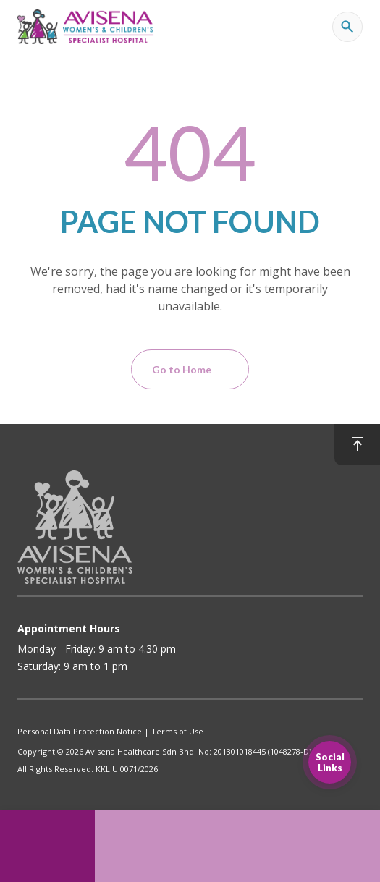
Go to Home (181, 369)
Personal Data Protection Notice (79, 731)
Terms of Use (177, 731)
